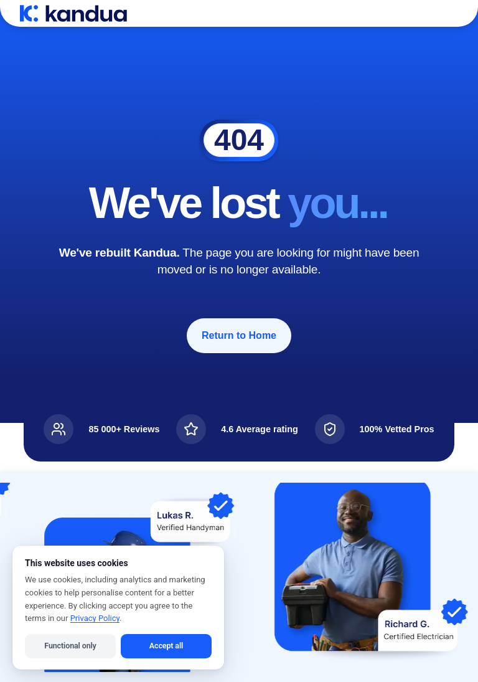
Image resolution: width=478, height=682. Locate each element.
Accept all (166, 645)
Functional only (70, 645)
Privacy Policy (95, 618)
